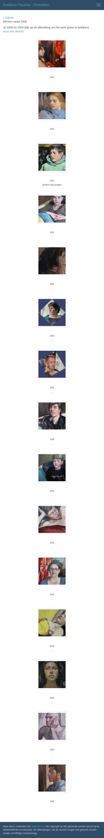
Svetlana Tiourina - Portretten (26, 5)
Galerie (8, 17)
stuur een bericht (13, 31)
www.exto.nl (38, 826)
